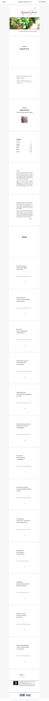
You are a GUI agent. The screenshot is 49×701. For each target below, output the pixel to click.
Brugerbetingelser (28, 699)
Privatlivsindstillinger (35, 699)
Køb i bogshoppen (42, 1)
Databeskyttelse (21, 699)
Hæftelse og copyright (14, 699)
